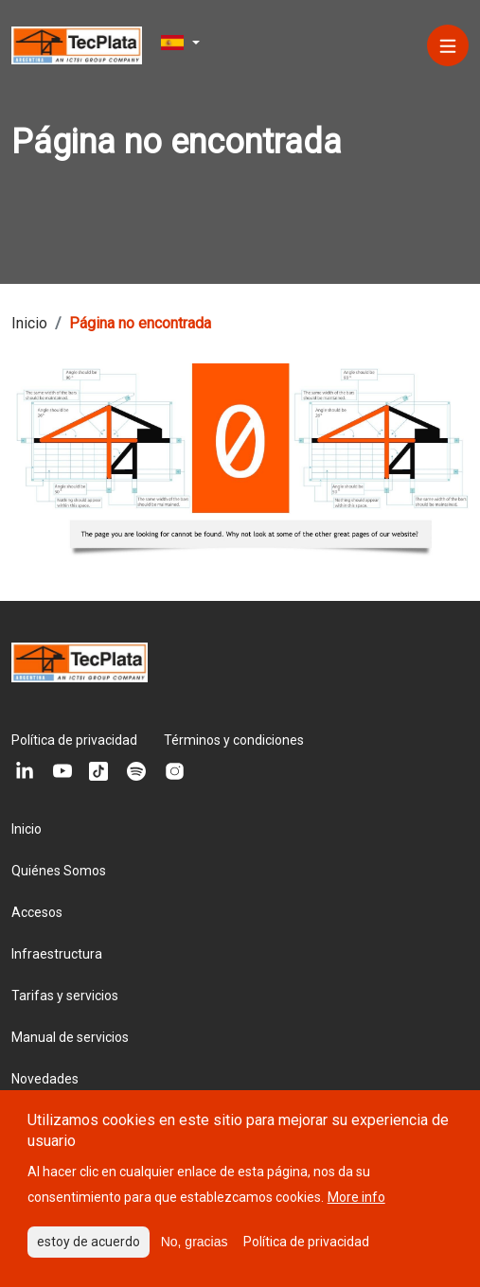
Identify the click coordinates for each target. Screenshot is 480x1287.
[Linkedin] (22, 771)
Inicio (26, 829)
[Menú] (448, 45)
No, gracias (194, 1253)
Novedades (45, 1078)
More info (356, 1209)
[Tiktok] (98, 771)
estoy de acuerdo (88, 1253)
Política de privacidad (74, 740)
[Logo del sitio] (76, 44)
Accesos (36, 912)
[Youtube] (60, 771)
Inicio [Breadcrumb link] (29, 323)
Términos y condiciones (234, 740)
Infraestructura (56, 953)
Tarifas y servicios (64, 995)
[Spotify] (136, 771)
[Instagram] (174, 771)
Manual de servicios (70, 1037)
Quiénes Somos (58, 870)
